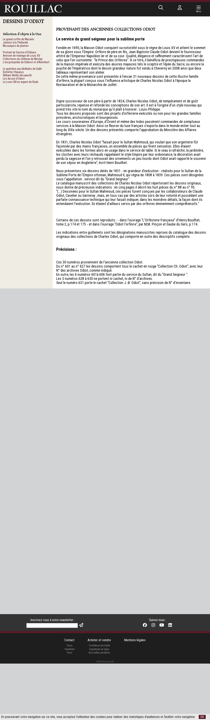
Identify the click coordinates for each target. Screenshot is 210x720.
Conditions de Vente (99, 701)
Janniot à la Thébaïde (15, 43)
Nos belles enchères (99, 709)
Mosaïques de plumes (16, 46)
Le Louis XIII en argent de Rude (20, 84)
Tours (69, 701)
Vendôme (69, 705)
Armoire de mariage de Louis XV (21, 56)
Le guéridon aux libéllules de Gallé (22, 70)
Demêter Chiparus (13, 74)
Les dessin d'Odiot (14, 81)
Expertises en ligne (99, 705)
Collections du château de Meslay (22, 60)
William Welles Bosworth (17, 77)
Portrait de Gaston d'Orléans (19, 53)
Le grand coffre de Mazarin (18, 39)
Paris (69, 709)
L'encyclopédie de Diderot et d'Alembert (26, 63)
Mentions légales (135, 696)
